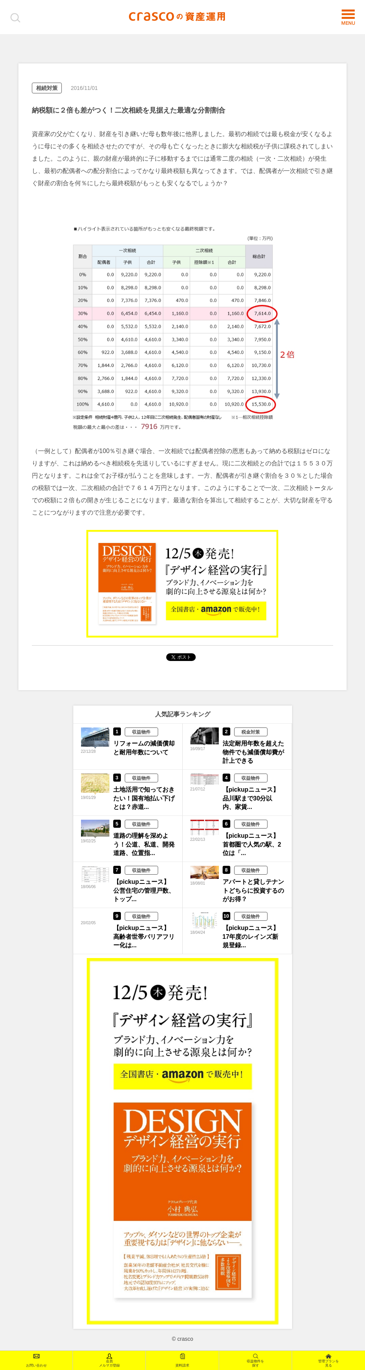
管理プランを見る (328, 1360)
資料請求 (182, 1360)
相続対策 (47, 88)
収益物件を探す (255, 1360)
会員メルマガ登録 (109, 1360)
